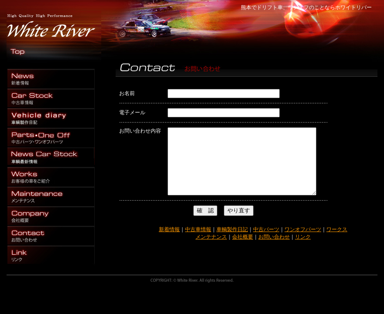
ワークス (336, 242)
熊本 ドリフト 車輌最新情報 (51, 157)
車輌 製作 (51, 118)
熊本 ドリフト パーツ (51, 137)
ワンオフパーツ (303, 242)
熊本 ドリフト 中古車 (51, 98)
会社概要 (242, 250)
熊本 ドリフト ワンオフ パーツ (51, 79)
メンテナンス (211, 250)
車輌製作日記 (232, 242)
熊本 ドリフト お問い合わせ (51, 236)
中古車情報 (198, 242)
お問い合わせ (274, 250)
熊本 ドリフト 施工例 (51, 177)
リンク (303, 250)
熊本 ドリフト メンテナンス (51, 196)
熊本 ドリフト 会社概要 (51, 216)
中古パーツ (266, 242)
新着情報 (169, 242)
